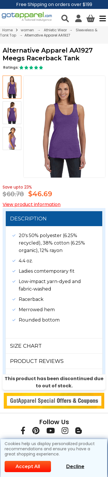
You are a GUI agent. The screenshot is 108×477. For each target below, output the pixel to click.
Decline (75, 466)
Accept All (28, 466)
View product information (31, 204)
